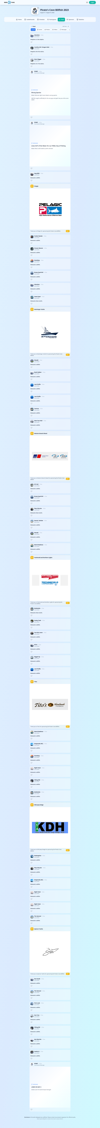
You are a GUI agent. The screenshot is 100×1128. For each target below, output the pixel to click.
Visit (68, 231)
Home (19, 19)
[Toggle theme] (87, 2)
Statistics (80, 19)
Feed (61, 19)
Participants (51, 19)
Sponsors (70, 19)
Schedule (40, 19)
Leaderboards (29, 19)
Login (92, 2)
